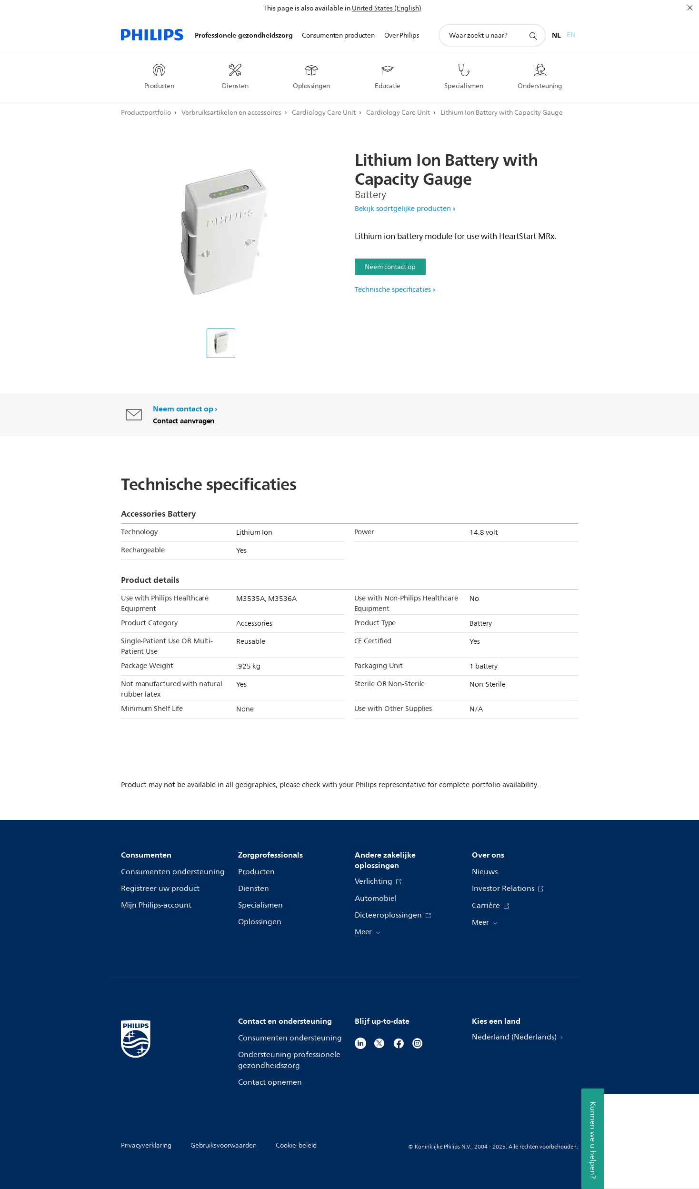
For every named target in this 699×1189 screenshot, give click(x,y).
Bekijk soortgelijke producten (403, 209)
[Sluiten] (690, 7)
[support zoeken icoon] (533, 35)
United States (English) (386, 8)
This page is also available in (306, 8)
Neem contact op (390, 266)
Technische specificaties (393, 290)
